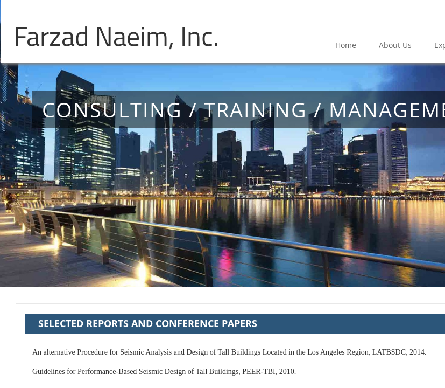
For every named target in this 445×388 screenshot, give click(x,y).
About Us (395, 45)
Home (345, 45)
